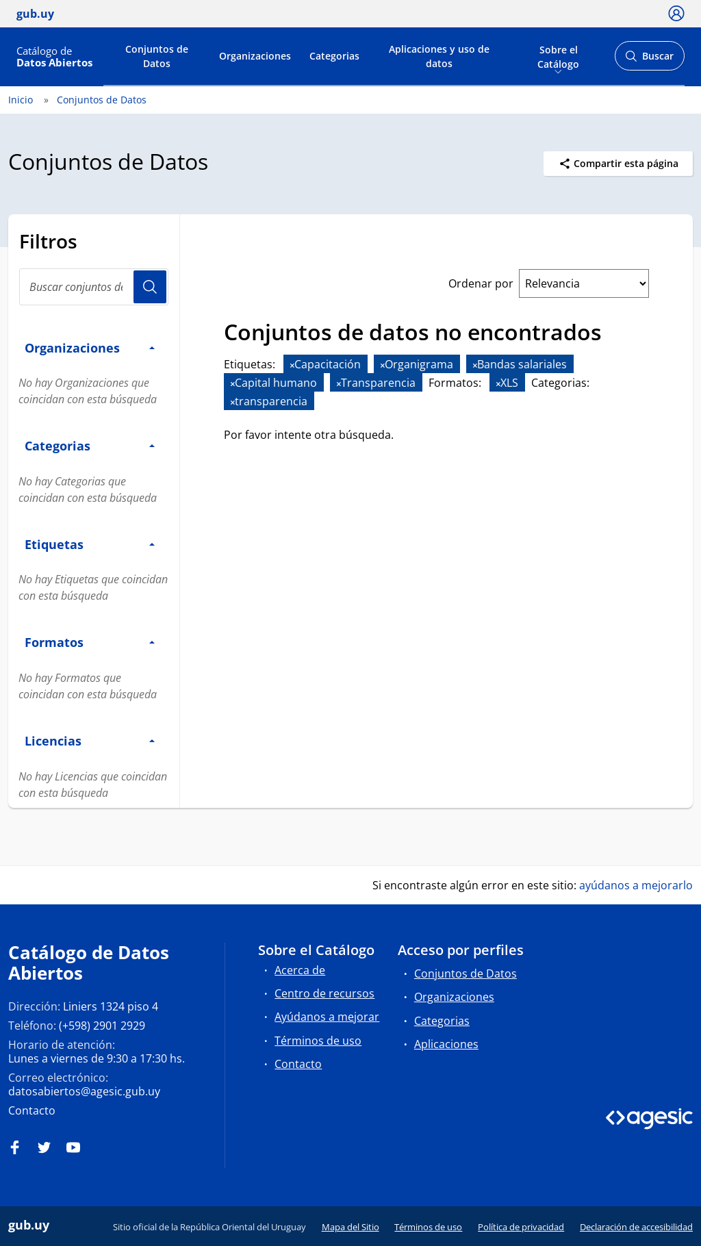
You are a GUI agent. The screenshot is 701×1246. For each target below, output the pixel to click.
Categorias (334, 55)
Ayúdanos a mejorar (327, 1016)
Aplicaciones (446, 1044)
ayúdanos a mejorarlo (636, 885)
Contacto (31, 1110)
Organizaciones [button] (90, 347)
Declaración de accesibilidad (636, 1227)
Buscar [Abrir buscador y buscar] (649, 60)
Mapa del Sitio (350, 1227)
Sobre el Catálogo (558, 55)
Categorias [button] (90, 445)
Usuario (149, 286)
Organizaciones (255, 55)
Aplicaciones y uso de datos (439, 56)
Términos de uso (318, 1040)
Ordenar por (480, 283)
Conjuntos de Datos (156, 56)
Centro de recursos (324, 993)
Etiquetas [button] (90, 543)
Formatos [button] (90, 641)
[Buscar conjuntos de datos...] (93, 286)
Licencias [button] (90, 740)
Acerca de (300, 970)
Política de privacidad (521, 1227)
